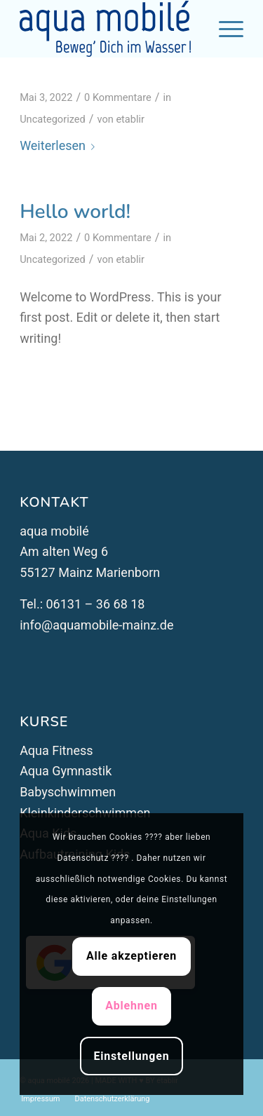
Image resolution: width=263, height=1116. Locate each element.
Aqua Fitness (56, 750)
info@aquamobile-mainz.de (96, 625)
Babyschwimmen (68, 791)
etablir (130, 119)
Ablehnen (131, 1005)
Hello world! (75, 211)
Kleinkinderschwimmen (85, 812)
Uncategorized (53, 119)
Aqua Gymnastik (66, 770)
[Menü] (224, 29)
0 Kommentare (117, 97)
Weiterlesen (60, 145)
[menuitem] (40, 1099)
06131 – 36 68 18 (93, 604)
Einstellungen (131, 1056)
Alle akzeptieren (131, 955)
